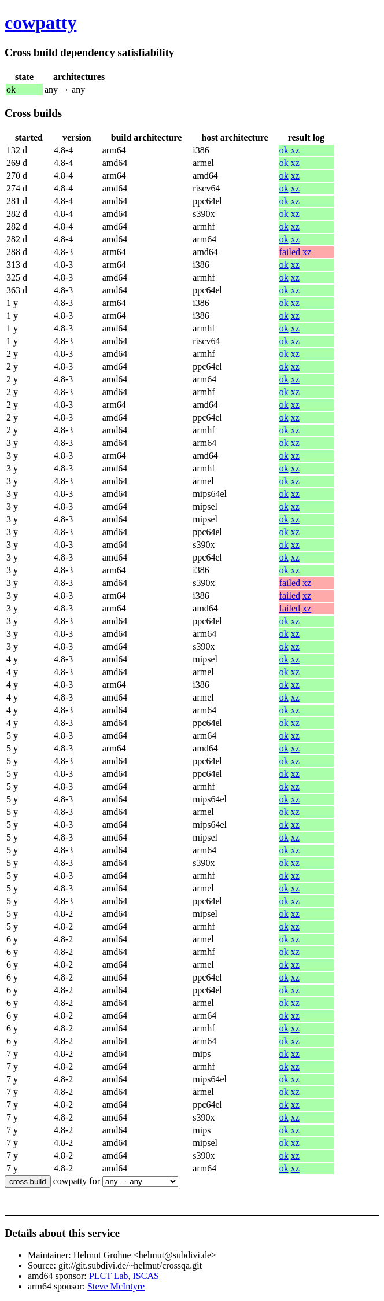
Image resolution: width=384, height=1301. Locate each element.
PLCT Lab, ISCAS (124, 1276)
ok (284, 150)
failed (289, 252)
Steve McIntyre (116, 1286)
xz (295, 150)
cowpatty (40, 22)
